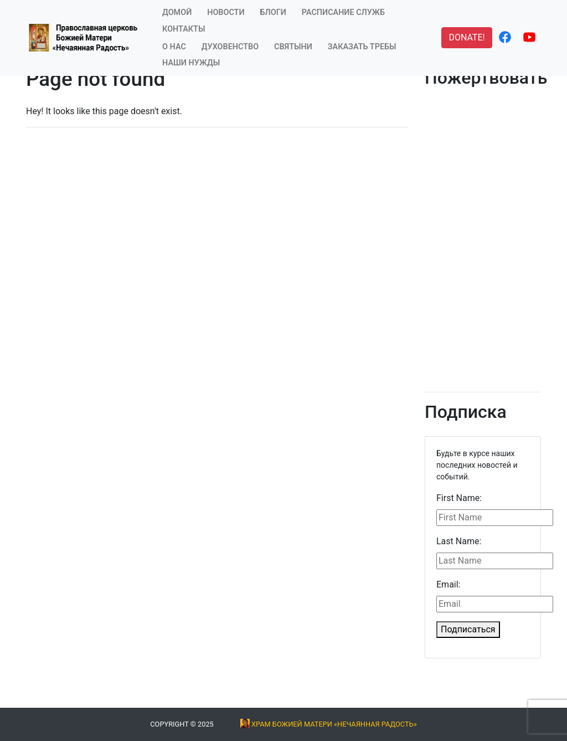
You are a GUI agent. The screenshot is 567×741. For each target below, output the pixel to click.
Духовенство (230, 47)
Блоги (273, 12)
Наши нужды (191, 63)
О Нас (174, 47)
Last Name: (458, 541)
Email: (448, 584)
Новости (225, 12)
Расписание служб (343, 12)
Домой (177, 12)
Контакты (183, 29)
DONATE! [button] (466, 37)
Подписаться (468, 629)
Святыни (293, 47)
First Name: (459, 498)
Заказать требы (362, 47)
